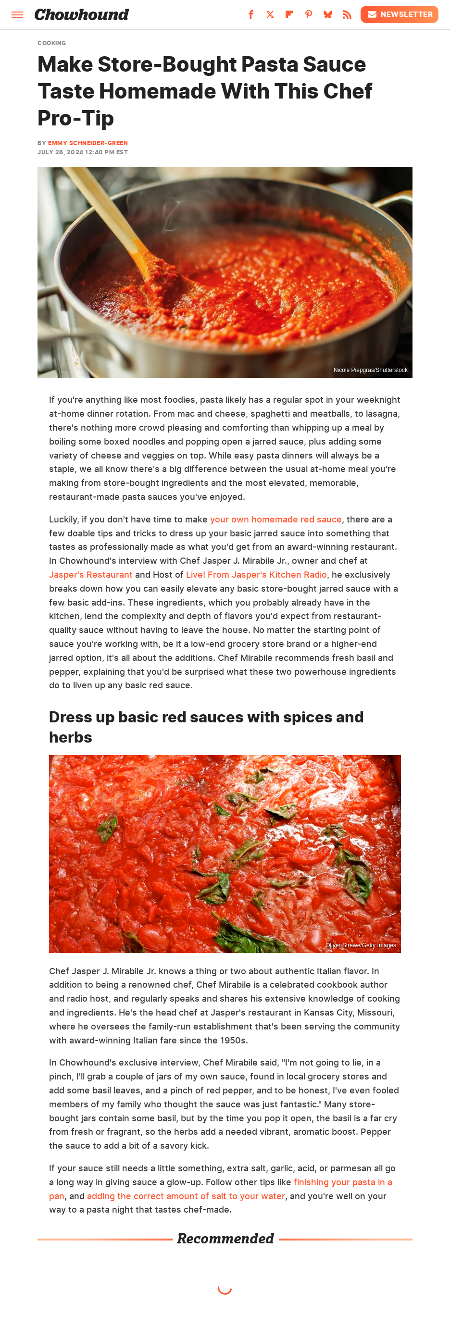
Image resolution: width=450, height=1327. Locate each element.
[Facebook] (251, 17)
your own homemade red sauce (276, 519)
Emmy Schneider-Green (88, 143)
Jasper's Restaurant (91, 575)
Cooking (52, 43)
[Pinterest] (308, 17)
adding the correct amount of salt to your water (186, 1196)
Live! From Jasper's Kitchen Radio (256, 575)
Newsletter (399, 14)
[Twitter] (270, 17)
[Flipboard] (289, 17)
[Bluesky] (328, 17)
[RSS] (347, 17)
